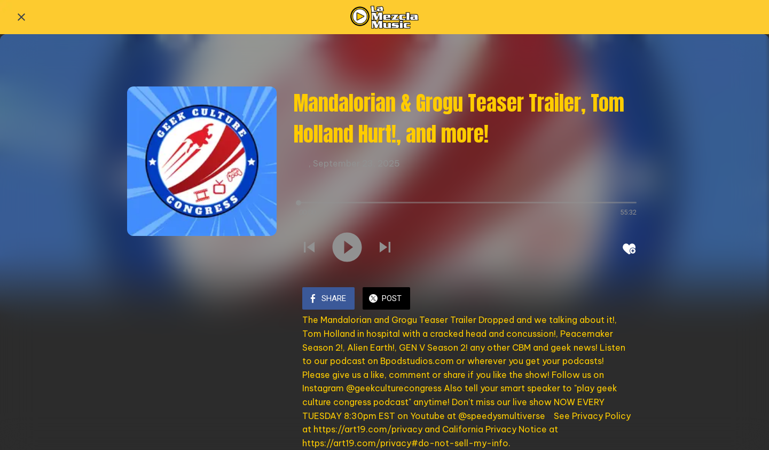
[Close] (21, 17)
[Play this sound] (347, 248)
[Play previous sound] (309, 248)
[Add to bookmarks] (629, 249)
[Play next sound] (385, 248)
